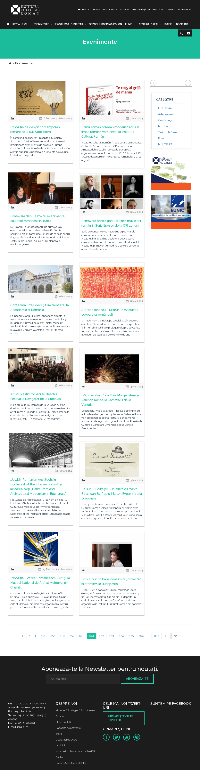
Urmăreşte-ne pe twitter (120, 718)
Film (161, 138)
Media (123, 10)
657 (52, 635)
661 (91, 635)
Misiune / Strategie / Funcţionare (75, 710)
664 (121, 635)
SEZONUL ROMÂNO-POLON (105, 24)
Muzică (163, 126)
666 (141, 635)
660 (81, 635)
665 (131, 635)
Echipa (60, 716)
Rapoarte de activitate (68, 727)
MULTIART (165, 144)
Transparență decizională (145, 10)
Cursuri (96, 10)
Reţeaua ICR (20, 24)
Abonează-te (137, 679)
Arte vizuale (166, 114)
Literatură (165, 108)
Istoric (59, 733)
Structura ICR (63, 722)
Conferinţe (165, 120)
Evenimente (41, 24)
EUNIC (128, 24)
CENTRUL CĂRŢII (148, 24)
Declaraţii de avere (66, 739)
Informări (182, 24)
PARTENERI (183, 10)
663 (111, 635)
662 (101, 635)
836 (156, 635)
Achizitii (60, 745)
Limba (82, 10)
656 (43, 635)
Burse (168, 24)
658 (62, 635)
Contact (170, 10)
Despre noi (108, 10)
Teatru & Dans (167, 132)
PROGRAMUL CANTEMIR (69, 24)
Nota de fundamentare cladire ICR (75, 751)
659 (72, 635)
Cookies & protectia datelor (71, 763)
